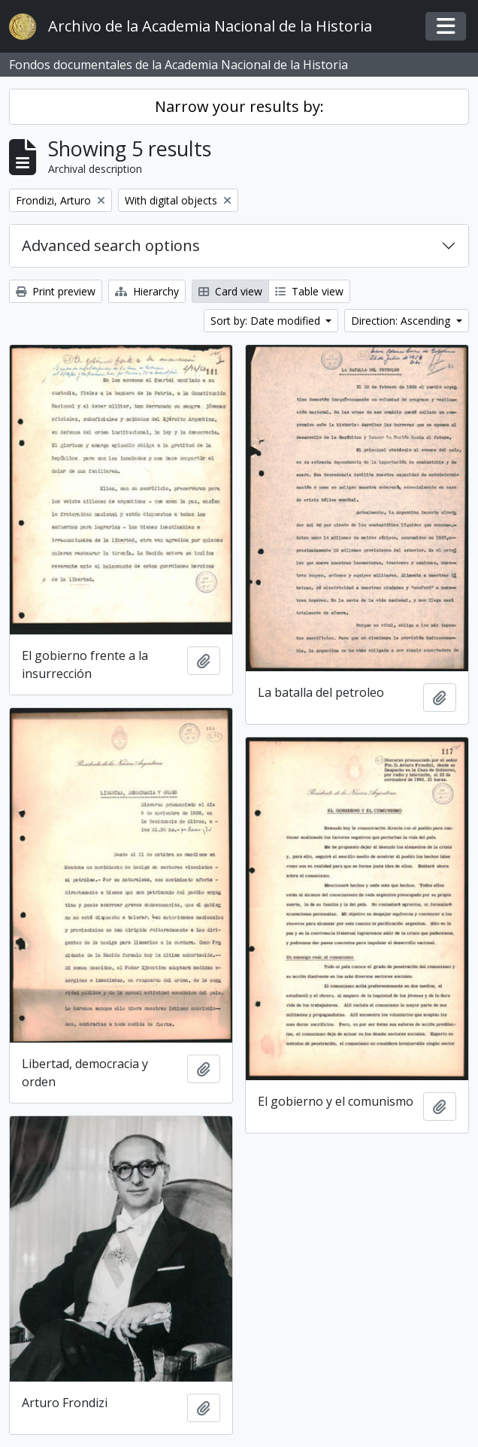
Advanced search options (111, 245)
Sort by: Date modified (266, 320)
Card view (230, 291)
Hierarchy (147, 291)
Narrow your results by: (239, 106)
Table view (309, 291)
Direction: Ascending (402, 320)
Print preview (55, 291)
